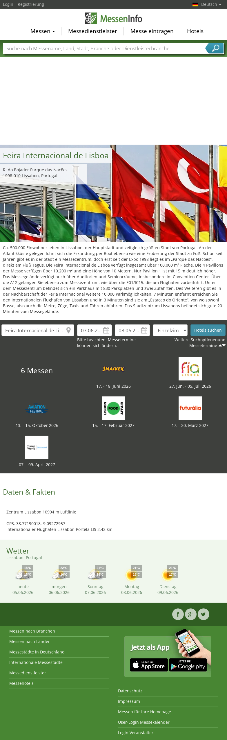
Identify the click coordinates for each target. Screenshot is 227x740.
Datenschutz (130, 691)
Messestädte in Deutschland (37, 652)
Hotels (195, 31)
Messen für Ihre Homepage (144, 711)
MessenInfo (114, 19)
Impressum (129, 701)
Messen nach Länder (29, 641)
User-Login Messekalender (144, 722)
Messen (42, 31)
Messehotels (21, 683)
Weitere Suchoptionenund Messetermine (200, 342)
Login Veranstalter (135, 732)
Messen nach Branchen (32, 631)
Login (8, 4)
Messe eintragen (152, 31)
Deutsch (211, 4)
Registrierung (31, 4)
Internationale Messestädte (36, 662)
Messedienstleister (92, 31)
